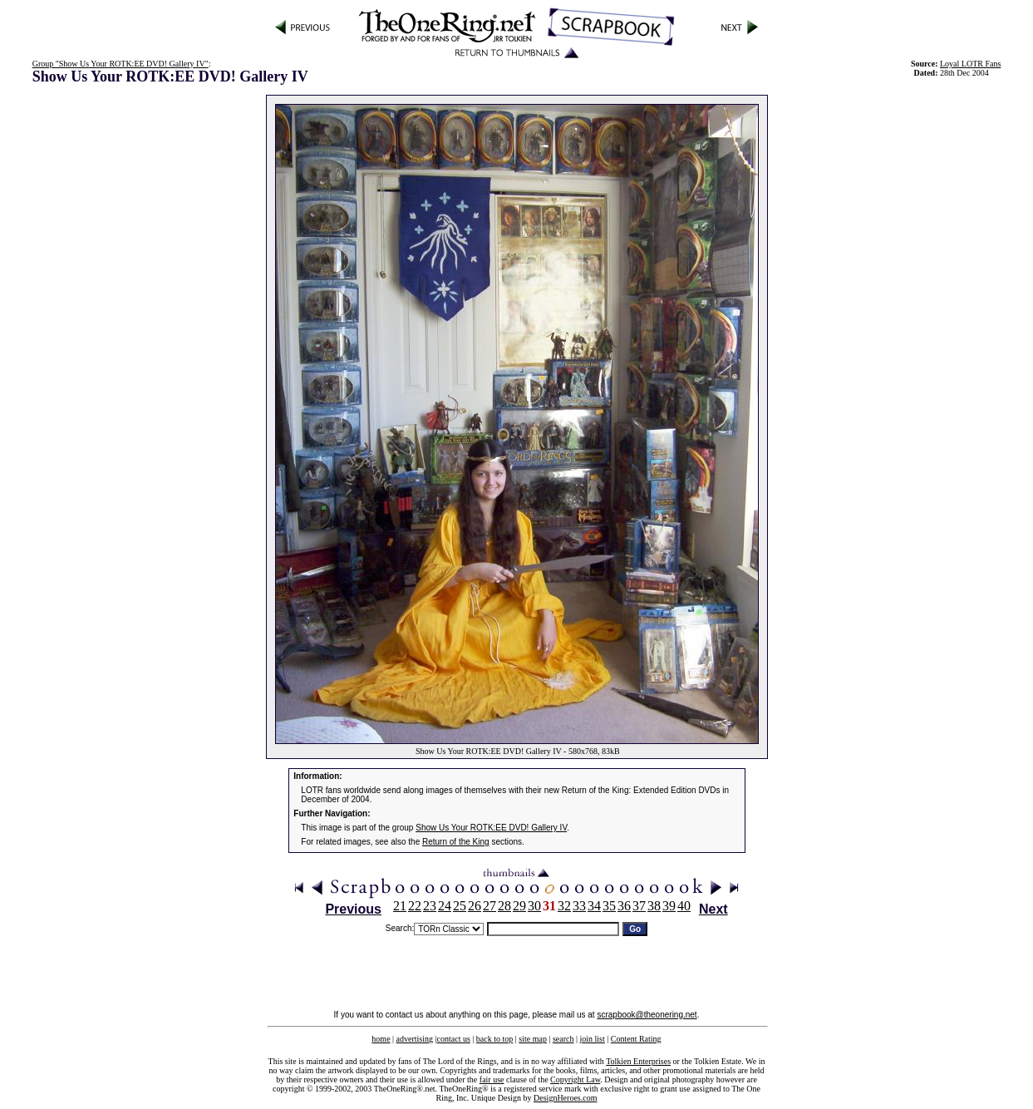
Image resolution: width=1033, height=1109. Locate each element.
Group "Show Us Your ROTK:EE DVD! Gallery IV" (120, 63)
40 (684, 906)
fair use (492, 1079)
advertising (414, 1038)
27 (489, 906)
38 (654, 906)
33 (579, 906)
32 (564, 906)
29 (519, 906)
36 (624, 906)
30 (534, 906)
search (563, 1038)
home (380, 1038)
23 (429, 906)
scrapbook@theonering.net (646, 1014)
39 (669, 906)
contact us (453, 1038)
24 (444, 906)
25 (459, 906)
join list (591, 1038)
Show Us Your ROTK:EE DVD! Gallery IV (491, 827)
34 (594, 906)
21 (399, 906)
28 (504, 906)
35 (609, 906)
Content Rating (636, 1038)
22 (414, 906)
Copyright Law (575, 1079)
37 (639, 906)
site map (533, 1038)
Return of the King (455, 841)
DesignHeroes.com (565, 1097)
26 (474, 906)
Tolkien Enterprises (638, 1061)
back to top (494, 1038)
